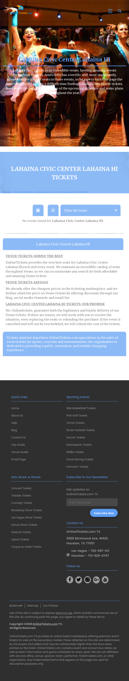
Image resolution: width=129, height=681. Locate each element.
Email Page (18, 459)
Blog (14, 430)
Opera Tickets (20, 539)
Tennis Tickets (75, 423)
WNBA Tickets (75, 452)
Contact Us (18, 437)
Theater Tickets (21, 495)
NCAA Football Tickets (80, 430)
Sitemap (32, 606)
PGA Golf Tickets (77, 415)
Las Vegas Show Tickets (26, 517)
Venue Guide (19, 452)
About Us (17, 415)
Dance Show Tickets (24, 525)
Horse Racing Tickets (80, 459)
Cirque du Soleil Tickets (26, 547)
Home (15, 408)
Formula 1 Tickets (77, 467)
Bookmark (16, 606)
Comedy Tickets (21, 503)
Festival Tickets (21, 532)
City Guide (18, 445)
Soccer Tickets (75, 437)
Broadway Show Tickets (26, 510)
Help (14, 423)
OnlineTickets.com (45, 624)
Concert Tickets (21, 488)
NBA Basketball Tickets (81, 408)
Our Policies (50, 606)
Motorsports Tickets (79, 445)
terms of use (64, 613)
